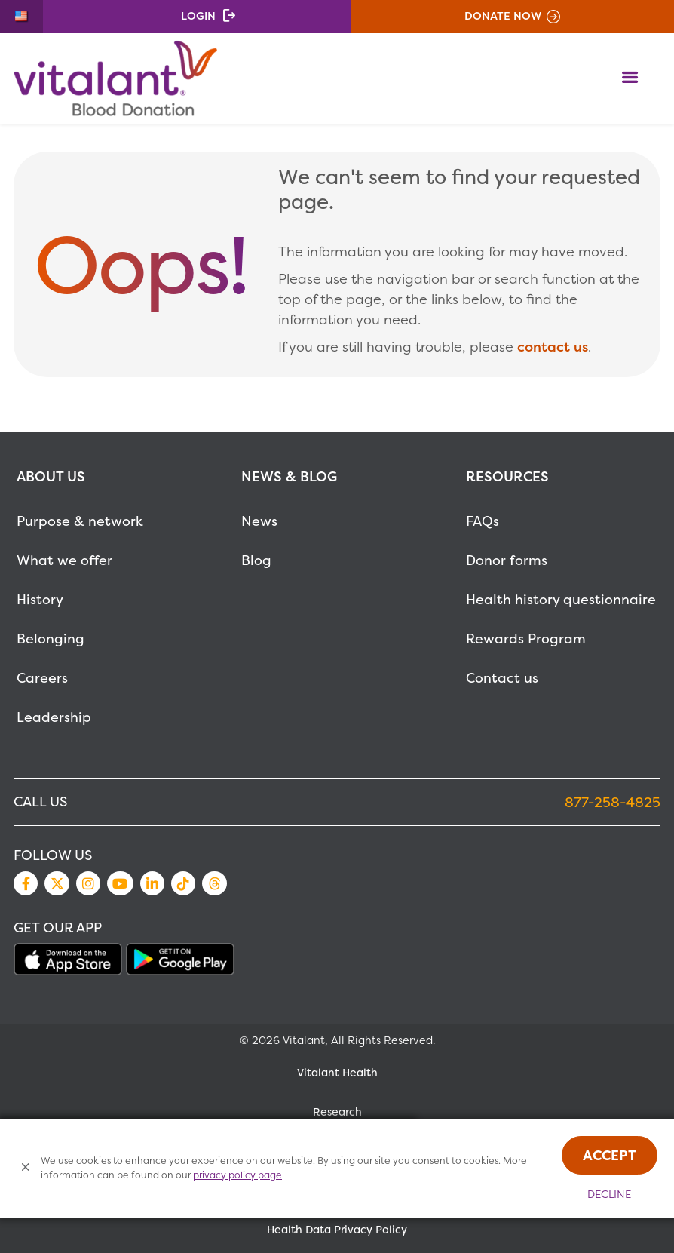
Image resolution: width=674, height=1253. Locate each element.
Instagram (88, 883)
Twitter (56, 883)
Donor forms (506, 560)
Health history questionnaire (561, 599)
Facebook (26, 883)
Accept (609, 1155)
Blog (256, 560)
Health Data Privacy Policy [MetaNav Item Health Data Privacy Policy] (337, 1229)
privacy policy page (237, 1175)
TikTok (183, 883)
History (40, 599)
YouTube (120, 883)
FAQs (482, 520)
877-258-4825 (612, 802)
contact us (552, 346)
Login (198, 15)
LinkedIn (152, 883)
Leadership (54, 717)
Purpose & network (80, 520)
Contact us (502, 677)
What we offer (64, 560)
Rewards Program (526, 638)
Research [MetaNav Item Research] (337, 1111)
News (259, 520)
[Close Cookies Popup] (26, 1168)
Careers (42, 677)
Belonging (50, 638)
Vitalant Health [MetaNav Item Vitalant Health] (337, 1072)
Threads (214, 883)
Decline (609, 1194)
